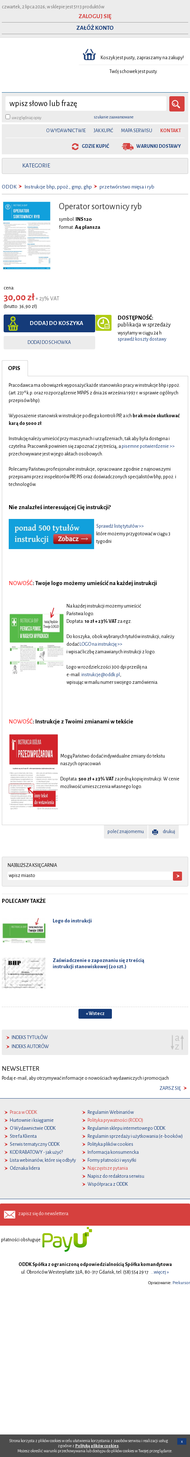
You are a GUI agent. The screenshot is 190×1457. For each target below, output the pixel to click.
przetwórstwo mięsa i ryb (127, 187)
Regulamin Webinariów (111, 1112)
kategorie (36, 166)
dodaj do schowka (49, 342)
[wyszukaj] (85, 103)
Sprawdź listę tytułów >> (120, 526)
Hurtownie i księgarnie (32, 1120)
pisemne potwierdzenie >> (148, 446)
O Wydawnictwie (66, 130)
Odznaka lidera (25, 1168)
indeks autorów (30, 1046)
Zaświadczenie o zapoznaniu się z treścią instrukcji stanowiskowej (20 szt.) (98, 963)
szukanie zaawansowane (113, 117)
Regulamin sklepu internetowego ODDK (126, 1128)
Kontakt (170, 130)
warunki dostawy (158, 146)
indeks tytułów (30, 1037)
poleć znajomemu (126, 831)
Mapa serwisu (136, 130)
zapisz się (170, 1088)
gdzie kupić (95, 146)
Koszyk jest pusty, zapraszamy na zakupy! (143, 57)
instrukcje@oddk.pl (100, 674)
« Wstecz (95, 1013)
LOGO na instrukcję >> (101, 644)
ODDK (9, 187)
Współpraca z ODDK (108, 1184)
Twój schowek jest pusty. (133, 71)
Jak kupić (103, 130)
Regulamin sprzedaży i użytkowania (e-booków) (135, 1136)
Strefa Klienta (23, 1136)
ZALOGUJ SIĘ (95, 16)
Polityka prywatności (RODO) (115, 1120)
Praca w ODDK (23, 1112)
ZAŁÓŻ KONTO (95, 28)
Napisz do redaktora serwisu (116, 1176)
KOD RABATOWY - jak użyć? (36, 1152)
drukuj (169, 831)
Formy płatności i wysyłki (112, 1160)
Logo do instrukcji (72, 921)
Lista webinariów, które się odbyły (43, 1160)
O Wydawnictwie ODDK (33, 1128)
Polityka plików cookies (110, 1144)
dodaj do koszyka (56, 323)
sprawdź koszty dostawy (142, 339)
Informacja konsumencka (113, 1152)
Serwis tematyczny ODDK (35, 1144)
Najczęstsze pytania (108, 1168)
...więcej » (160, 1272)
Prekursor (181, 1283)
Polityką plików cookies (97, 1446)
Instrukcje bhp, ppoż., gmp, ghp (58, 187)
